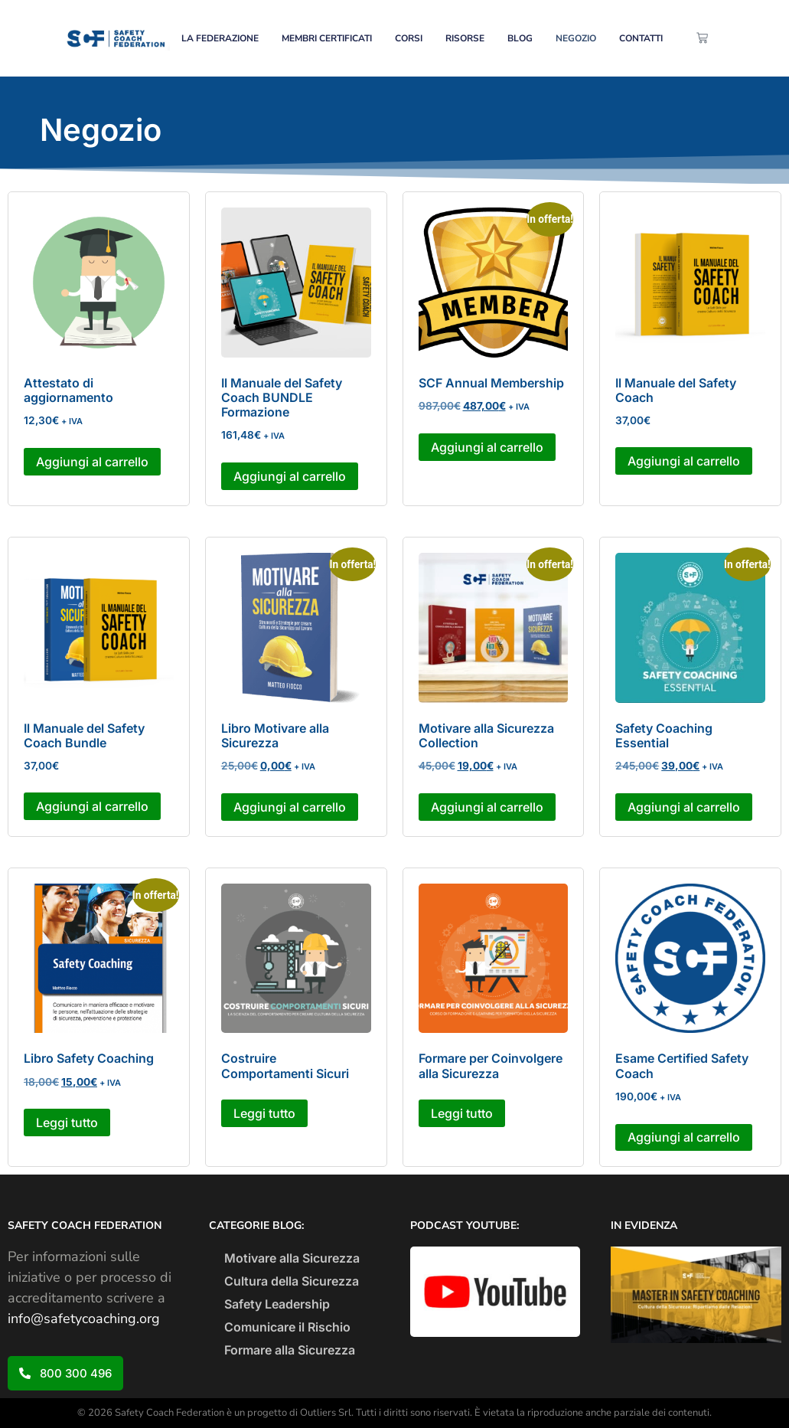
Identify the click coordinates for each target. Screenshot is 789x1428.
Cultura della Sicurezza (291, 1281)
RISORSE (464, 38)
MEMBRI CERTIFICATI (327, 38)
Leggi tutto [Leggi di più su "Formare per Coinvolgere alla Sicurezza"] (462, 1113)
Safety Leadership (277, 1304)
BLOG (520, 38)
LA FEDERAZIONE (220, 38)
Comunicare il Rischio (287, 1327)
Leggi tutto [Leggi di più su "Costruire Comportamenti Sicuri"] (264, 1113)
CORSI (408, 38)
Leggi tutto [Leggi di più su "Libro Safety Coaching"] (67, 1122)
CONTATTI (641, 38)
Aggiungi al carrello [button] (92, 461)
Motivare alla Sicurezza (292, 1258)
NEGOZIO (576, 38)
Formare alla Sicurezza (289, 1350)
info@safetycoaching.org (84, 1318)
